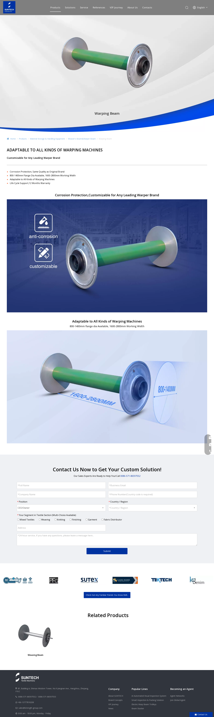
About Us (132, 7)
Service (84, 7)
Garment (91, 519)
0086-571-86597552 (27, 696)
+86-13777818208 (26, 702)
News (110, 708)
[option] (17, 580)
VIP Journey (116, 7)
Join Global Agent (177, 700)
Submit (107, 551)
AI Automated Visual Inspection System (149, 696)
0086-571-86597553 (47, 696)
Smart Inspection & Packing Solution (148, 700)
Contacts (147, 7)
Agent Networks (177, 696)
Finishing (75, 519)
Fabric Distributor (112, 519)
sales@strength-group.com (30, 708)
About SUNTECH (115, 696)
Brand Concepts (115, 700)
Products (55, 7)
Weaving (44, 519)
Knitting (60, 519)
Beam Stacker (138, 708)
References (99, 7)
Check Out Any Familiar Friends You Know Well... (107, 595)
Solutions (70, 7)
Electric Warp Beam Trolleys (144, 704)
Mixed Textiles (25, 519)
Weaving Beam (35, 654)
